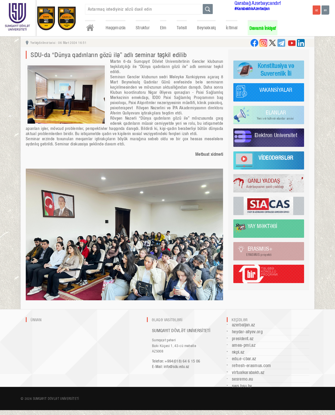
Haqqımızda (116, 27)
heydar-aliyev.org (247, 331)
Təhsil (182, 27)
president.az (242, 338)
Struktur (142, 27)
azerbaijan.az (243, 325)
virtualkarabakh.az (248, 372)
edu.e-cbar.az (244, 358)
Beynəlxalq (206, 27)
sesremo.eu (242, 379)
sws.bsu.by (242, 386)
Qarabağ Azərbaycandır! (257, 3)
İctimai (231, 27)
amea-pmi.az (243, 345)
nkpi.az (238, 352)
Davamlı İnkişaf (262, 28)
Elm (163, 27)
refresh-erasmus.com (251, 365)
